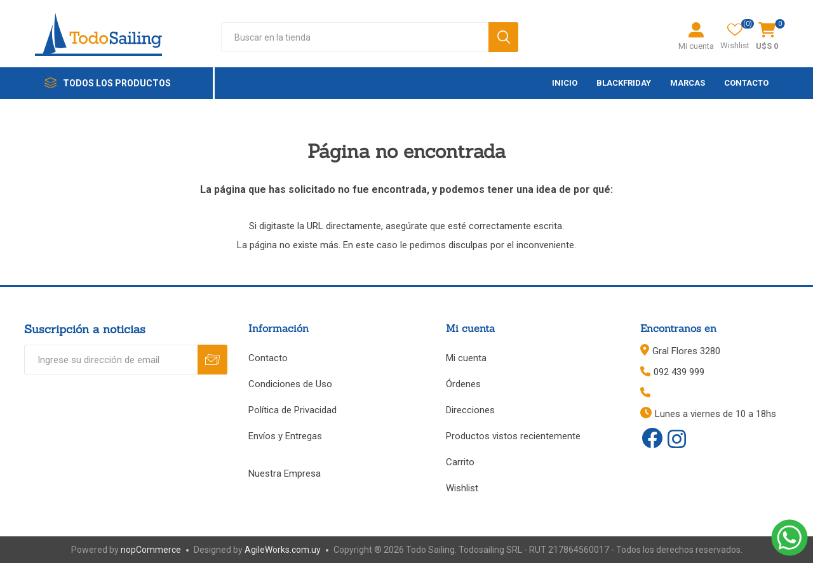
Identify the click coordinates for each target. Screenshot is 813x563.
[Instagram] (676, 440)
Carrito (460, 462)
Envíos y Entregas (285, 436)
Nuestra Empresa (284, 473)
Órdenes (463, 384)
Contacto (268, 358)
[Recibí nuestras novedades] (111, 359)
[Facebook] (652, 438)
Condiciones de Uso (290, 384)
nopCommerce (151, 550)
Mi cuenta (696, 46)
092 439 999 (679, 372)
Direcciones (470, 410)
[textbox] (354, 37)
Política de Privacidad (292, 410)
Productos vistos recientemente (513, 436)
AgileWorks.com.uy (283, 550)
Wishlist (462, 488)
